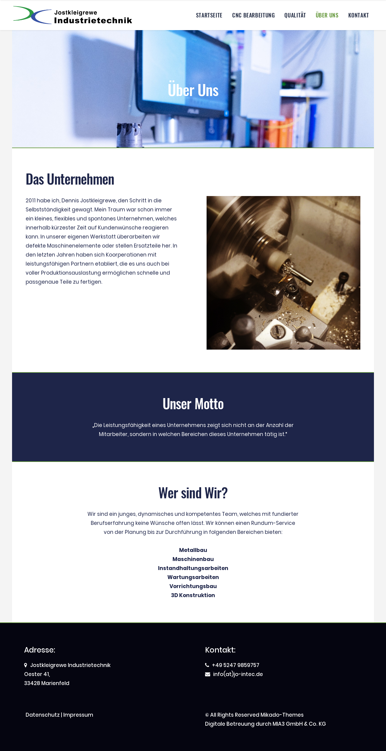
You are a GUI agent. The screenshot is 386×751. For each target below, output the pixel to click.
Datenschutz (43, 714)
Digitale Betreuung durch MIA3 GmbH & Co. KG (265, 724)
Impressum (78, 714)
